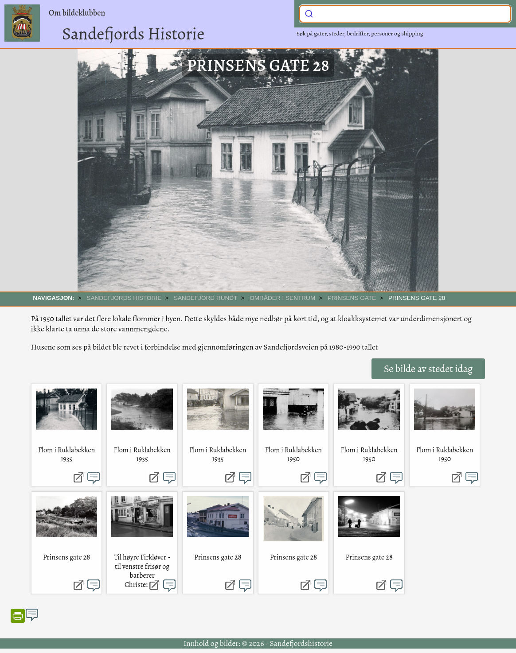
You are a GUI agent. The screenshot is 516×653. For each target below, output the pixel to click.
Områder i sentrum (282, 298)
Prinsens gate (352, 298)
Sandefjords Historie (133, 33)
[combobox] (405, 13)
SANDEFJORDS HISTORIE (123, 298)
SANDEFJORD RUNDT (206, 298)
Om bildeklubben (77, 13)
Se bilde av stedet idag (428, 369)
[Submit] (309, 13)
